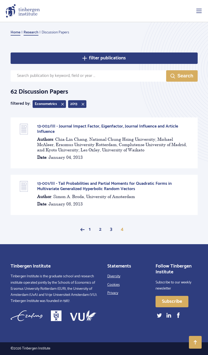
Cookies (113, 285)
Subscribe (172, 301)
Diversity (113, 276)
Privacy (112, 293)
